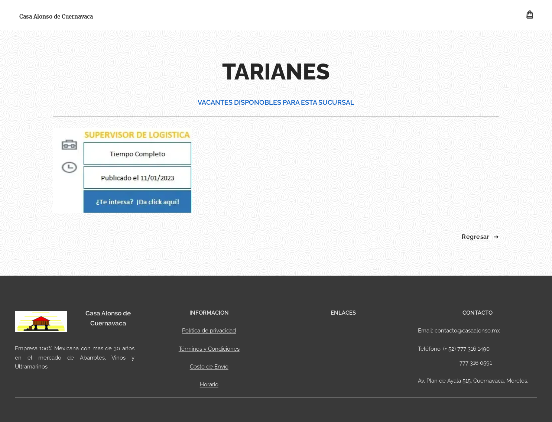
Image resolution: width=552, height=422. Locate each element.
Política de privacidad (209, 331)
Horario (208, 385)
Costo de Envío (208, 366)
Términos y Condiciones (208, 348)
